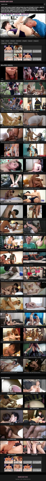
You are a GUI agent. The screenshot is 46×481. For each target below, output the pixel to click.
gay (3, 40)
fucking (10, 43)
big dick (25, 40)
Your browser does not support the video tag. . (23, 26)
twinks (16, 43)
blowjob (13, 40)
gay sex (30, 40)
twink (8, 40)
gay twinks (5, 43)
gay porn (36, 40)
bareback (19, 40)
